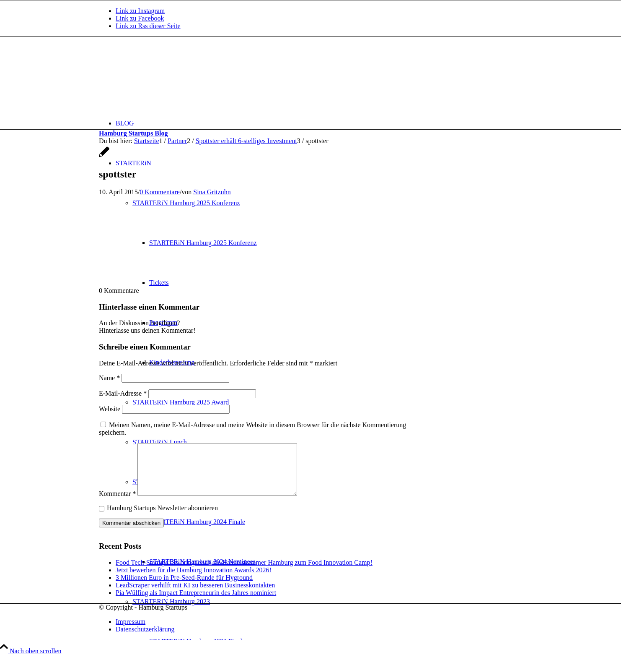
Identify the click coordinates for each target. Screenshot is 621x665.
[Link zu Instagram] (140, 10)
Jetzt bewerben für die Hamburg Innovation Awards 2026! (194, 580)
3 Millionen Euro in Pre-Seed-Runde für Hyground (184, 587)
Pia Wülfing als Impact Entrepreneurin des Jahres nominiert (196, 602)
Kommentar (117, 503)
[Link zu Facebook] (140, 18)
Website (109, 408)
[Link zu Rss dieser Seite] (148, 25)
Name (109, 377)
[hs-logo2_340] (162, 76)
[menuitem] (319, 123)
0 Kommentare (160, 192)
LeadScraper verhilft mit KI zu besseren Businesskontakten (195, 595)
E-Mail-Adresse (123, 393)
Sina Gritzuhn (211, 192)
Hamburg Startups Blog (133, 133)
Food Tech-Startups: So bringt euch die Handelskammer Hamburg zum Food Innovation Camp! (244, 572)
